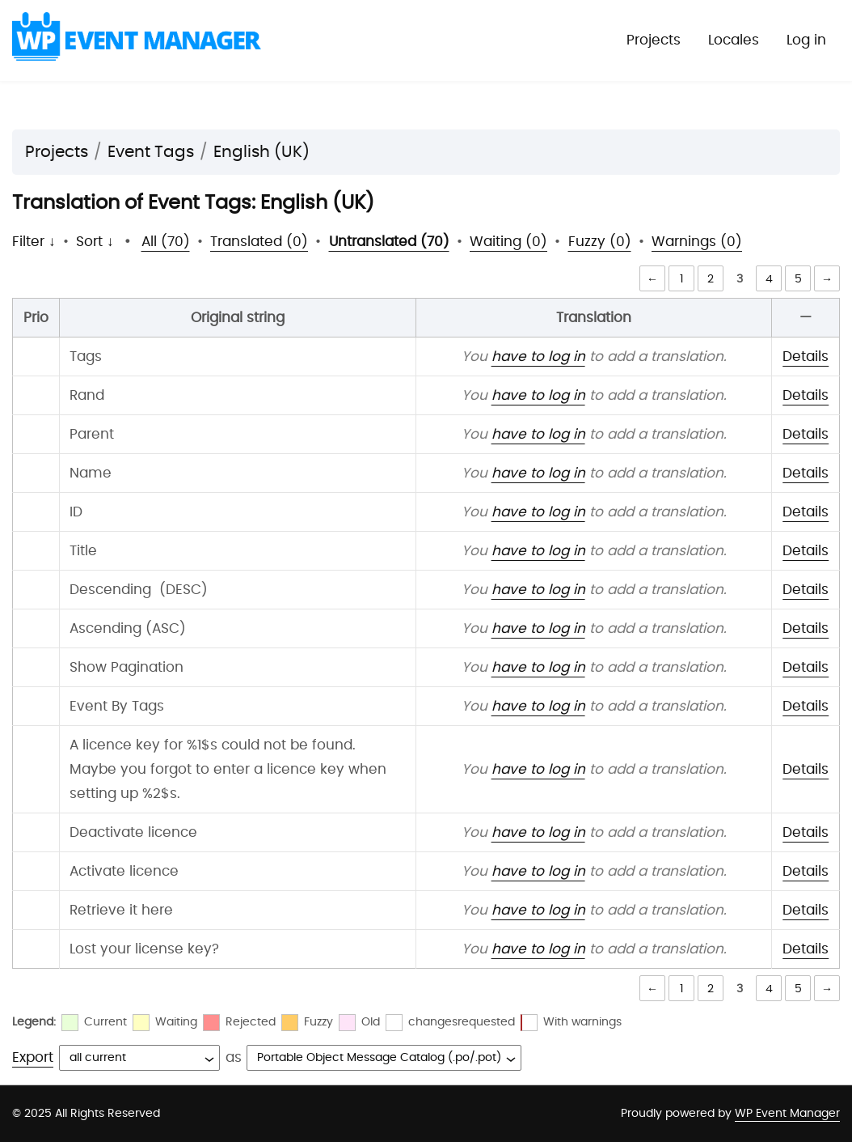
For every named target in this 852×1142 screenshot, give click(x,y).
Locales (733, 40)
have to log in (538, 356)
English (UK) (261, 152)
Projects (653, 40)
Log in (806, 40)
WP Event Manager (787, 1113)
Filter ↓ (34, 241)
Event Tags (151, 152)
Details (805, 356)
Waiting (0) (508, 241)
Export (32, 1057)
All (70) (165, 241)
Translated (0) (259, 241)
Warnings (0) (697, 241)
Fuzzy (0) (599, 241)
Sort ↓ (95, 241)
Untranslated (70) (389, 241)
